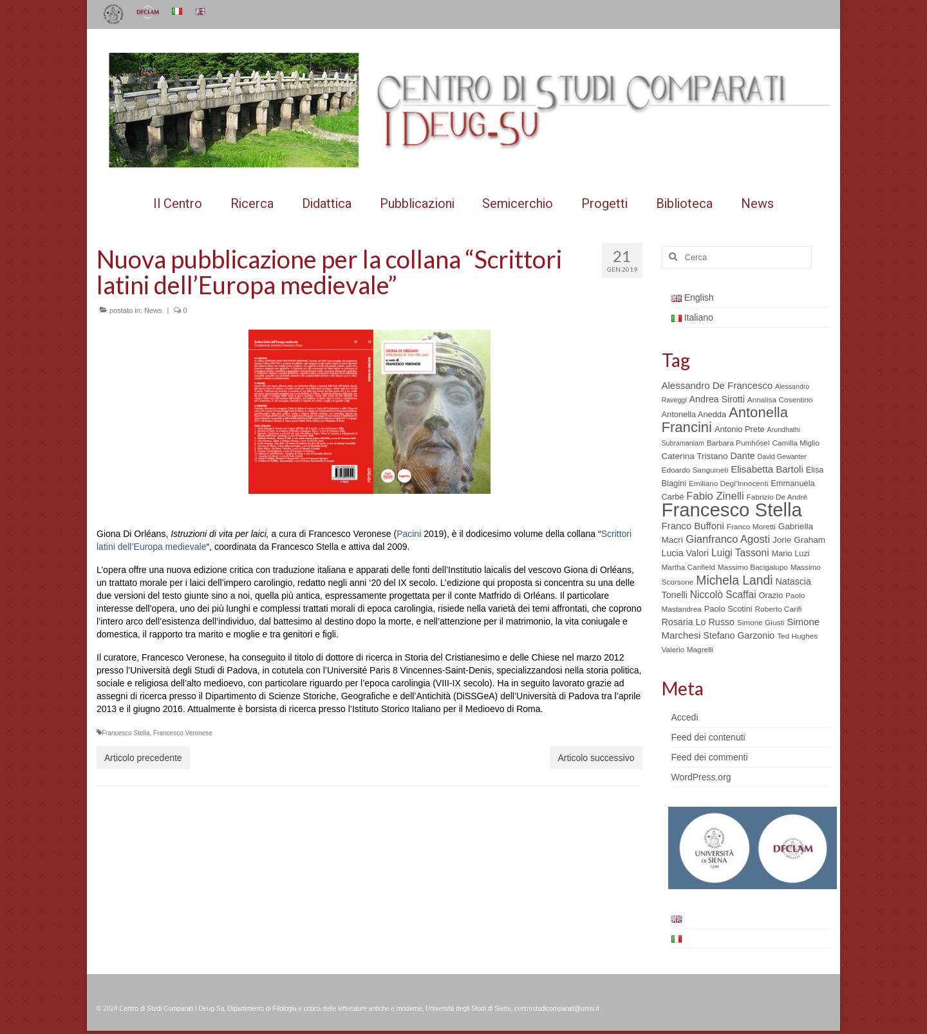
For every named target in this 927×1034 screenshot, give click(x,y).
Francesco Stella (125, 733)
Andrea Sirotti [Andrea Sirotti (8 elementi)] (717, 399)
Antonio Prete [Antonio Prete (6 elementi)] (740, 429)
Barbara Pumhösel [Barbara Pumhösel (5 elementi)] (738, 442)
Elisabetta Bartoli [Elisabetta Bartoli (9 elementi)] (767, 469)
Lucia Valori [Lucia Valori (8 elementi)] (685, 553)
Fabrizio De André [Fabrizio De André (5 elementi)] (777, 497)
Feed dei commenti (709, 757)
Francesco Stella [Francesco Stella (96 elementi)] (732, 509)
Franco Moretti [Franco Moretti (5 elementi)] (751, 526)
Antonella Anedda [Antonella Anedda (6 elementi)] (694, 414)
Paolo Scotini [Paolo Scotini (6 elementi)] (728, 609)
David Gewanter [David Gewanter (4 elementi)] (782, 456)
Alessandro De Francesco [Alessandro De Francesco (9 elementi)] (717, 385)
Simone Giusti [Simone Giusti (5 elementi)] (761, 622)
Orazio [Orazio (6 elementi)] (770, 595)
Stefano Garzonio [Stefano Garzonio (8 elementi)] (738, 635)
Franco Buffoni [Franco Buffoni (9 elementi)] (693, 525)
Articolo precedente (143, 758)
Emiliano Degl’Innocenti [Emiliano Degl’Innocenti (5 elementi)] (728, 483)
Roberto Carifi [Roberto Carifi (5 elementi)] (778, 609)
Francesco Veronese (182, 733)
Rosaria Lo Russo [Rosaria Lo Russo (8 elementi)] (698, 622)
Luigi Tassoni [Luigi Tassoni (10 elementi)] (740, 552)
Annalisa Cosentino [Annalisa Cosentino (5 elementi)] (780, 399)
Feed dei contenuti (708, 737)
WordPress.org (701, 777)
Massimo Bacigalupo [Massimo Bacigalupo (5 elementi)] (753, 567)
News (153, 310)
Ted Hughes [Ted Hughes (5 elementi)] (797, 636)
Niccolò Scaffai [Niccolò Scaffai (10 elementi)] (723, 594)
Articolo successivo (595, 758)
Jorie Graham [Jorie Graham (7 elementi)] (798, 540)
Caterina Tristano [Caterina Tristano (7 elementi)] (695, 456)
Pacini (409, 534)
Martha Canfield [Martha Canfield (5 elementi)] (688, 567)
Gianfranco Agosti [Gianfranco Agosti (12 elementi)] (728, 539)
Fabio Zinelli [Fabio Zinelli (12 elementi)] (715, 496)
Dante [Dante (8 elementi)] (743, 456)
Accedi (684, 717)
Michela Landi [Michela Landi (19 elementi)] (734, 580)
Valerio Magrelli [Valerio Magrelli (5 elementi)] (688, 649)
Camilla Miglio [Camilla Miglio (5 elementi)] (795, 442)
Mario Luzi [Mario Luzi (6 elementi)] (791, 553)
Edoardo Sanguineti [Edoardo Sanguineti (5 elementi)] (695, 470)
